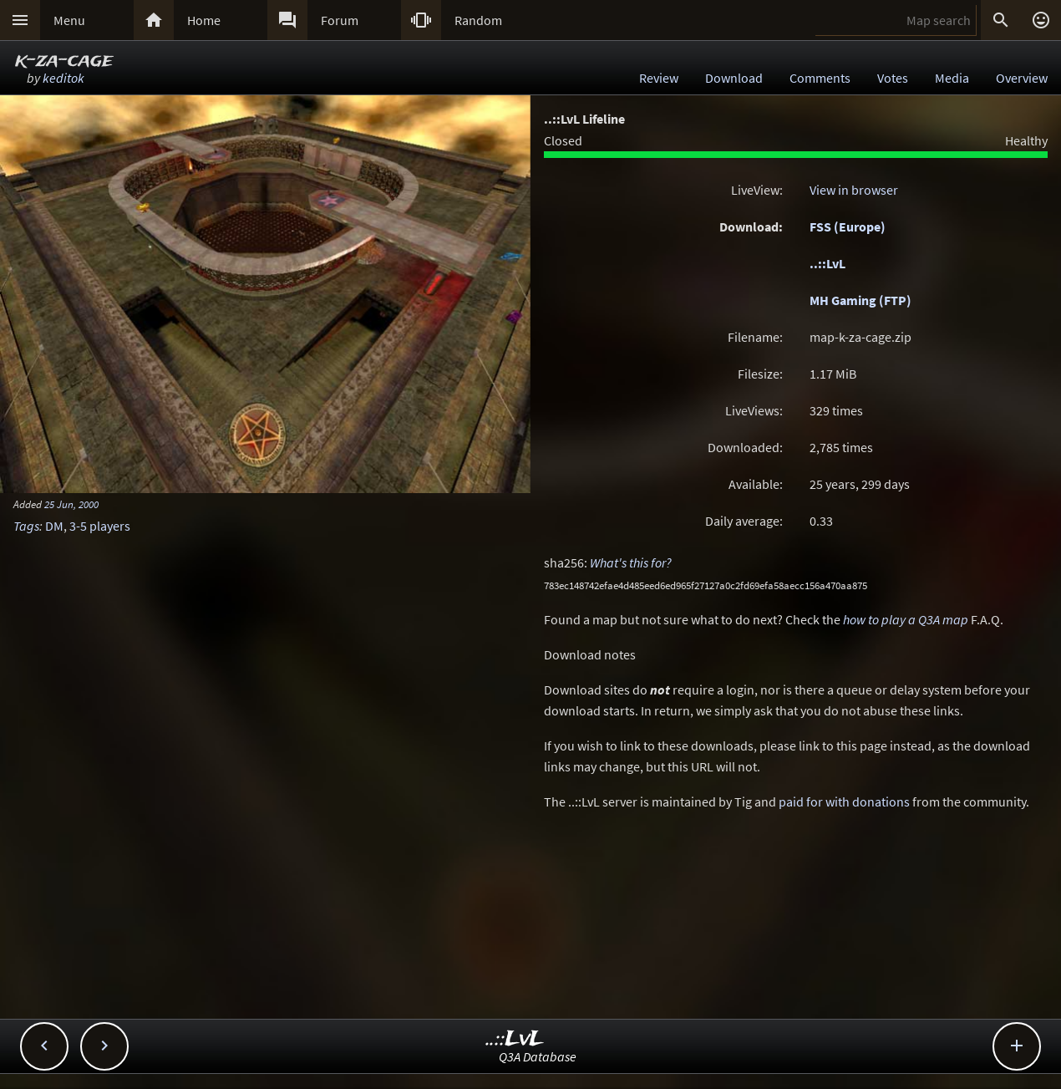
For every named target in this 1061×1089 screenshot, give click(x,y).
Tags (26, 525)
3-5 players (99, 525)
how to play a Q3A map (905, 619)
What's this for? (631, 562)
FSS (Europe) (848, 226)
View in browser (854, 189)
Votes (892, 77)
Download (734, 77)
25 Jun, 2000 (71, 504)
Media (952, 77)
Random (478, 20)
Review (658, 77)
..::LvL (827, 263)
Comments (819, 77)
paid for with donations (844, 801)
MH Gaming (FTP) (860, 300)
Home (204, 20)
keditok (63, 77)
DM (54, 525)
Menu (69, 20)
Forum (339, 20)
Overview (1022, 77)
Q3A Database (537, 1056)
